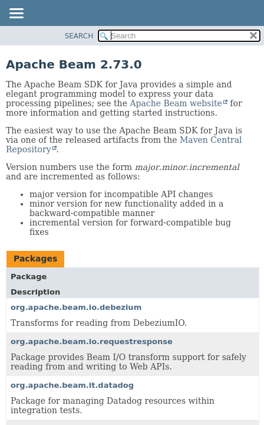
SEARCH (79, 36)
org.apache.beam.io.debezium (76, 307)
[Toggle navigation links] (16, 14)
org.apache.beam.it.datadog (72, 385)
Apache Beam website (176, 103)
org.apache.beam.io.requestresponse (92, 341)
